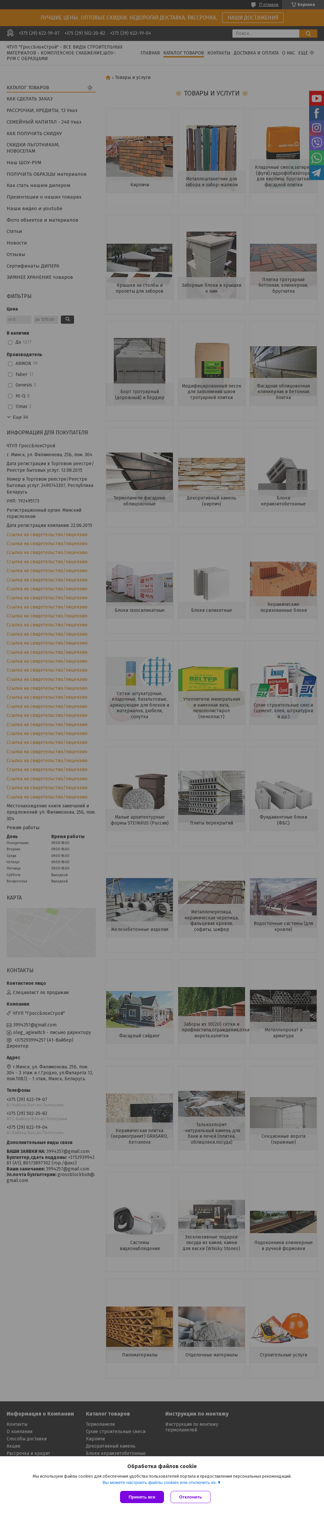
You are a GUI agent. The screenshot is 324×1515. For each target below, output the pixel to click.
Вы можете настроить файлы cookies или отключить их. (159, 1482)
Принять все (142, 1497)
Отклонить (190, 1497)
